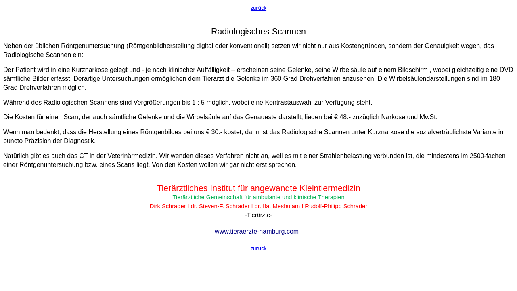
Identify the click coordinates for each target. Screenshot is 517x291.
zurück (258, 7)
